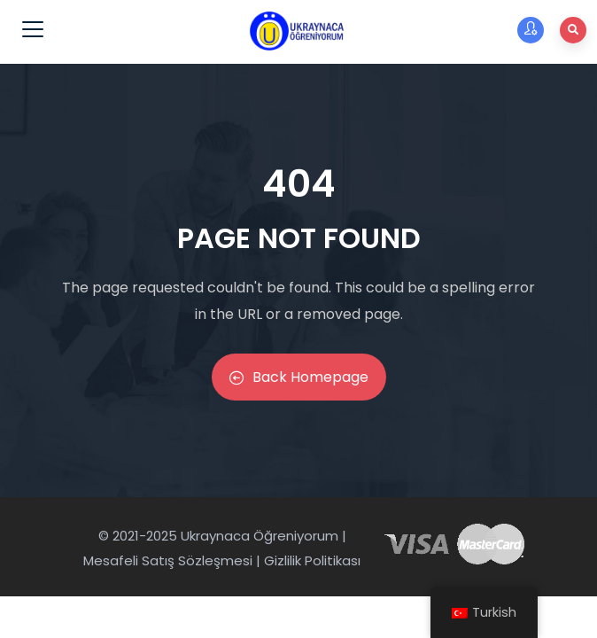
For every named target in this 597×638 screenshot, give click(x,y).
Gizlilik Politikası (312, 560)
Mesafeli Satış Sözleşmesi (167, 560)
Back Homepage (298, 377)
